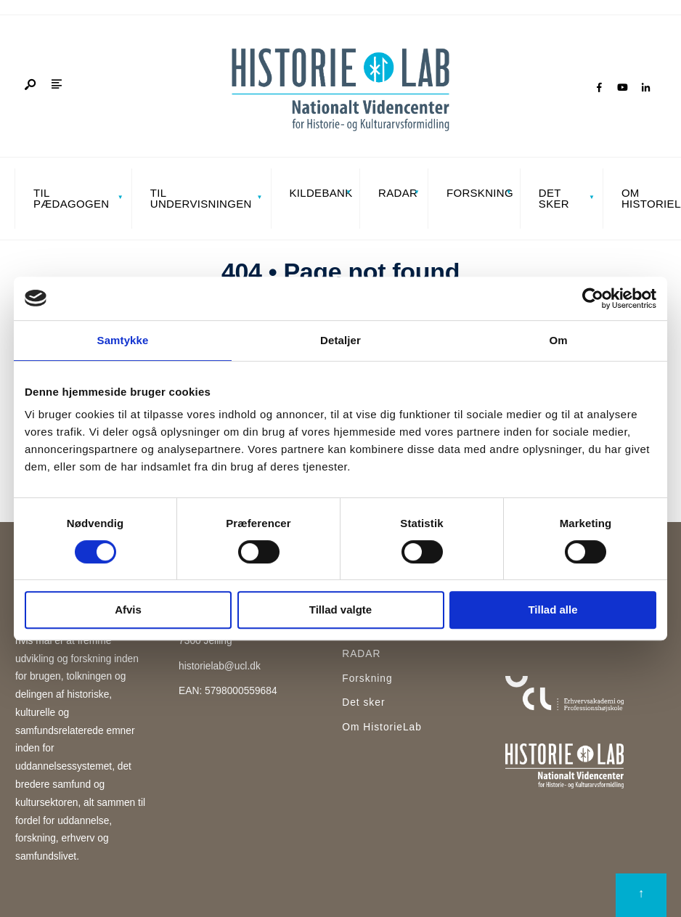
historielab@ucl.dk (220, 666)
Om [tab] (558, 340)
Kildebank (320, 193)
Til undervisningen (201, 198)
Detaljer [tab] (340, 340)
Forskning (478, 193)
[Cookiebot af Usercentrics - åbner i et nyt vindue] (592, 298)
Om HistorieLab (382, 727)
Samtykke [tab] (123, 340)
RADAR (397, 193)
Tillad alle (552, 609)
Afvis (128, 609)
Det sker (554, 198)
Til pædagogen (71, 198)
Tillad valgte (340, 609)
